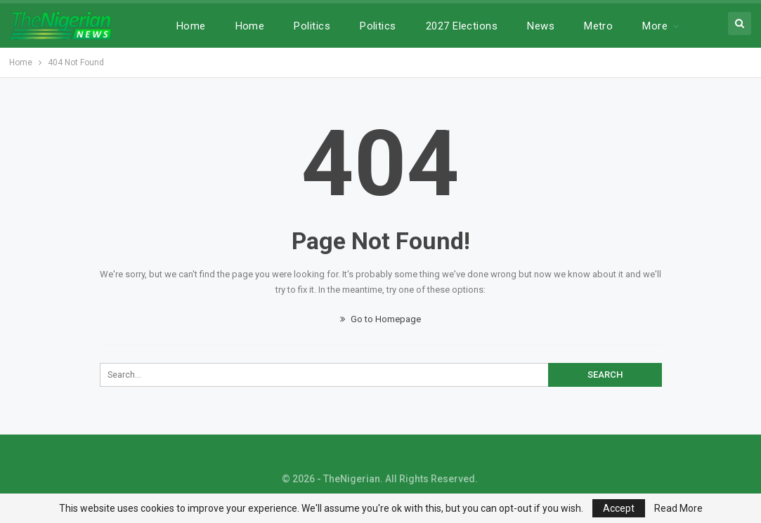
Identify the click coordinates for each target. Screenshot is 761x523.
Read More (678, 508)
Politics (312, 26)
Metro (598, 26)
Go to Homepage (380, 319)
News (540, 26)
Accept (619, 508)
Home (191, 26)
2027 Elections (461, 26)
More (655, 26)
